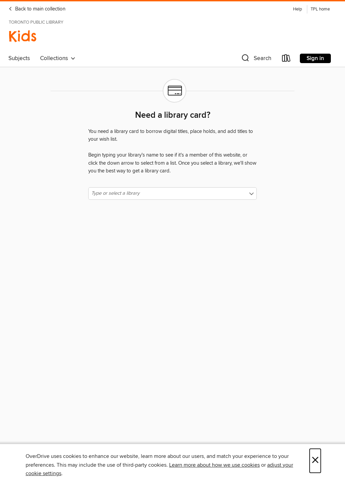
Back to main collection (36, 9)
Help (297, 9)
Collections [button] (57, 58)
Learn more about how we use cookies (214, 465)
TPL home (320, 9)
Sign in (315, 58)
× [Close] (315, 460)
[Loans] (286, 59)
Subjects (19, 58)
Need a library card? (172, 115)
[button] (255, 59)
